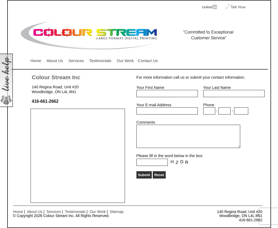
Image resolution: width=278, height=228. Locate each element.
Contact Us (148, 60)
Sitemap (116, 212)
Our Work (125, 60)
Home (36, 60)
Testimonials (100, 60)
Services (76, 60)
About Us (55, 60)
